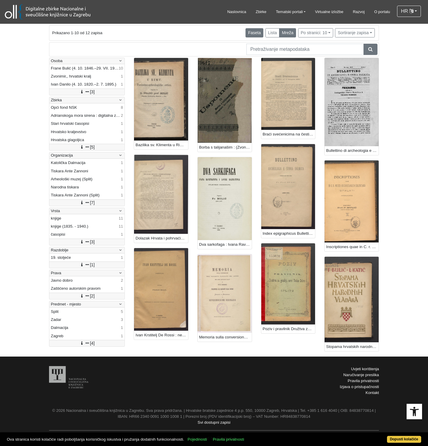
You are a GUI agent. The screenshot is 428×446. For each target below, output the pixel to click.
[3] (87, 91)
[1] (87, 264)
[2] (87, 296)
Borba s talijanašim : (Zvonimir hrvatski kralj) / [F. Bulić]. (225, 147)
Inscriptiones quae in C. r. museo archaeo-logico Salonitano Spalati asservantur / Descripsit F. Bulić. (352, 247)
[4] (87, 343)
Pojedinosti (197, 439)
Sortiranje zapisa (353, 32)
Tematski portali (289, 12)
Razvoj (359, 12)
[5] (87, 147)
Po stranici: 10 (314, 32)
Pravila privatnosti (363, 381)
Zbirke (261, 12)
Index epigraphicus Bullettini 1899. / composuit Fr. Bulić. (289, 233)
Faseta (254, 32)
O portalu (382, 12)
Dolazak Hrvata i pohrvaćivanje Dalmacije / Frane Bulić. (162, 238)
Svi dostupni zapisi (214, 422)
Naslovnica (236, 12)
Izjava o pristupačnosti (359, 386)
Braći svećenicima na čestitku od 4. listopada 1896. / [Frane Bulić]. (289, 134)
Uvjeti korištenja (365, 369)
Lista (272, 32)
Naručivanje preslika (361, 375)
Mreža (287, 32)
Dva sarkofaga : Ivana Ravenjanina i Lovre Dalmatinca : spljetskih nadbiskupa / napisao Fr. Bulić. (225, 244)
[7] (87, 202)
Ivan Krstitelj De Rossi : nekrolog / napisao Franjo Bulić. (162, 335)
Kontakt (372, 392)
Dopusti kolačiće (404, 439)
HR (407, 11)
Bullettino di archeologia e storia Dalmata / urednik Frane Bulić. (352, 150)
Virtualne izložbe (329, 12)
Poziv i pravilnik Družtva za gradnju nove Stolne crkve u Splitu (289, 329)
